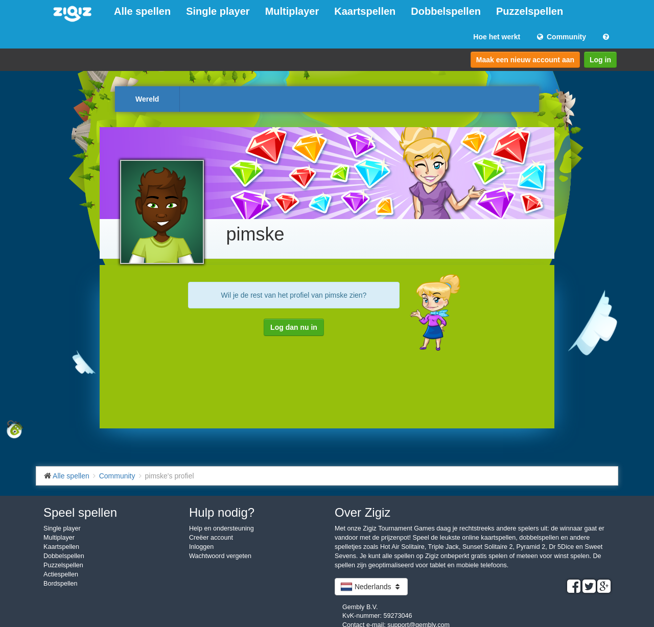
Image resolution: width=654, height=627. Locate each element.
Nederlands (371, 587)
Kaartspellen (364, 11)
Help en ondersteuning (221, 528)
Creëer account (211, 537)
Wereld (147, 99)
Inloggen (201, 546)
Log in (600, 60)
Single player (218, 11)
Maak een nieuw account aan (525, 60)
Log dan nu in (293, 327)
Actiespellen (60, 574)
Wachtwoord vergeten (220, 556)
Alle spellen (142, 11)
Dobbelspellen (446, 11)
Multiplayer (292, 11)
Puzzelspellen (529, 11)
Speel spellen (80, 512)
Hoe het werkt (496, 37)
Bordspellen (60, 583)
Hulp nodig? (221, 512)
